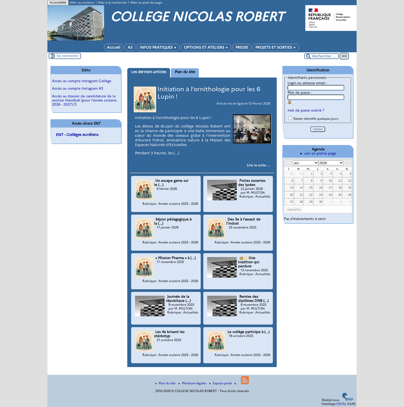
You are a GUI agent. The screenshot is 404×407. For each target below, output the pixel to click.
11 (340, 180)
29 (311, 201)
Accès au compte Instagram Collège (81, 81)
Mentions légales (192, 383)
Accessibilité (57, 2)
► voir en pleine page (318, 153)
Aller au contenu (82, 2)
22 (311, 194)
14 (301, 187)
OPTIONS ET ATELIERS (206, 47)
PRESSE (241, 47)
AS (130, 47)
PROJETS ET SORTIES (275, 47)
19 (349, 187)
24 (330, 194)
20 (291, 194)
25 (340, 194)
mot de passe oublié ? (306, 110)
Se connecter (68, 56)
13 (291, 187)
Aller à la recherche (112, 2)
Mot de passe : (300, 92)
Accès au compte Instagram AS (77, 88)
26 (349, 194)
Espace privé (220, 383)
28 (301, 201)
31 (301, 173)
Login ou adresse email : (307, 83)
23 (320, 194)
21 (301, 194)
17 (330, 187)
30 (291, 173)
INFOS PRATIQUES (158, 47)
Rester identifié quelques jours (315, 119)
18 (340, 187)
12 (349, 180)
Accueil (113, 47)
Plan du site (165, 383)
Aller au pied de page (146, 2)
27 (291, 201)
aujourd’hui (294, 209)
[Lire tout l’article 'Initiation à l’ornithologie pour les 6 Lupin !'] (258, 165)
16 (320, 187)
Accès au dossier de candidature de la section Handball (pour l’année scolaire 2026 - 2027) (84, 100)
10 (330, 180)
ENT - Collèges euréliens (77, 134)
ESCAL (341, 404)
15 (311, 187)
